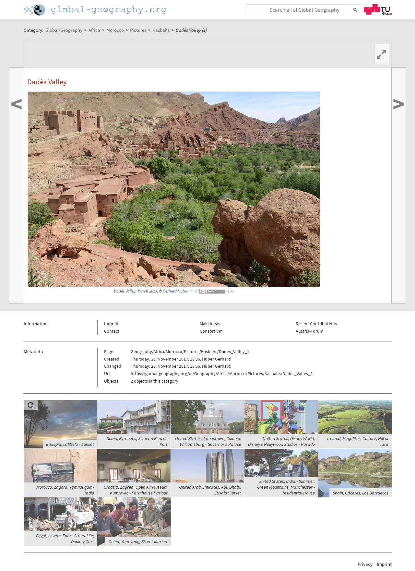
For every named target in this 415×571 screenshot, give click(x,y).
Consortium (211, 331)
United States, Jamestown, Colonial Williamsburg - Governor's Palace (208, 441)
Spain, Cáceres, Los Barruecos (360, 493)
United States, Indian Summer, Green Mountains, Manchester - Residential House (286, 487)
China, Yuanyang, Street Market (138, 541)
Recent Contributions (316, 324)
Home (96, 10)
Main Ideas (210, 324)
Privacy (365, 564)
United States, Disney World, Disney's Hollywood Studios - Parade (281, 441)
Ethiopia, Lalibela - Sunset (70, 444)
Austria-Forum (310, 331)
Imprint (111, 324)
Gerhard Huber (175, 291)
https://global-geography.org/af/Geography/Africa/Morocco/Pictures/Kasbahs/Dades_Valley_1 (222, 373)
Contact (111, 331)
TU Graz (378, 9)
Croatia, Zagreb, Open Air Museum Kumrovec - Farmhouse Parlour (136, 490)
